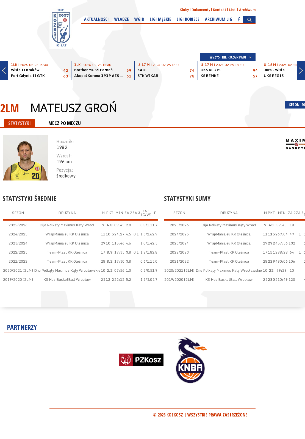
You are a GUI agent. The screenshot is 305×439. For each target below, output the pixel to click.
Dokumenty (201, 9)
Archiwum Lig (218, 19)
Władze (121, 19)
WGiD (139, 19)
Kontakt (219, 9)
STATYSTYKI (19, 123)
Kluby (184, 9)
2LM (9, 108)
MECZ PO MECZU (64, 123)
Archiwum (247, 9)
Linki (232, 9)
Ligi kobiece (188, 19)
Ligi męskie (160, 19)
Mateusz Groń (73, 108)
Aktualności (96, 19)
